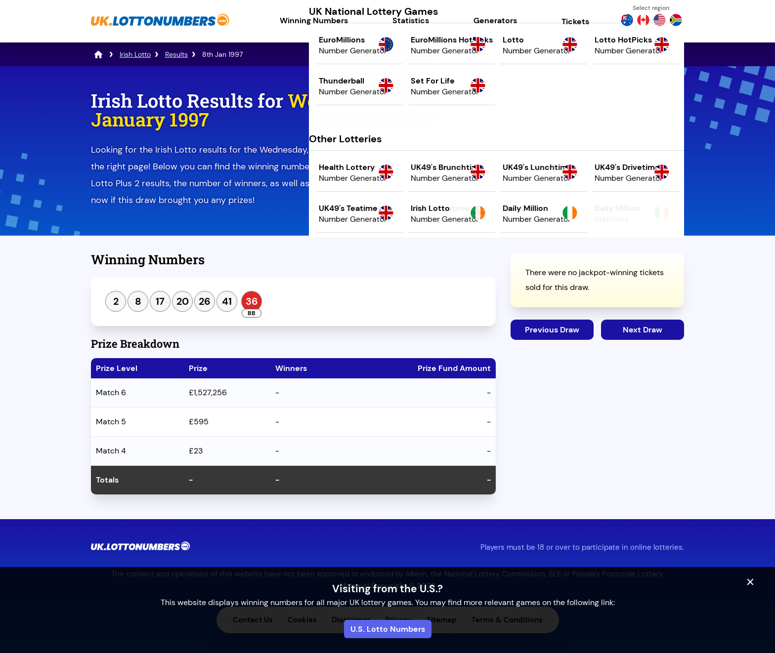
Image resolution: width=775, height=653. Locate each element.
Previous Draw (552, 330)
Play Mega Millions (597, 176)
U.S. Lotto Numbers (387, 629)
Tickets (575, 21)
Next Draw (642, 330)
